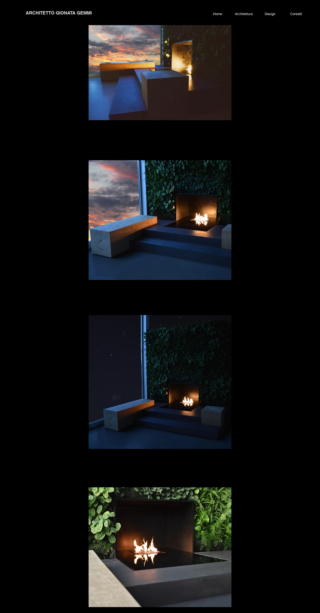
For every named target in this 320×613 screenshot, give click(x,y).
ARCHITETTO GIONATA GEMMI (59, 13)
